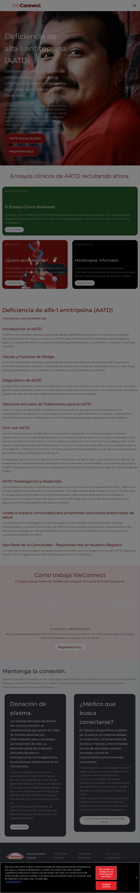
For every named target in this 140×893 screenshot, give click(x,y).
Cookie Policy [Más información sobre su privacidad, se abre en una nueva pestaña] (13, 881)
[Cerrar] (136, 877)
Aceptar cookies (106, 885)
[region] (70, 877)
